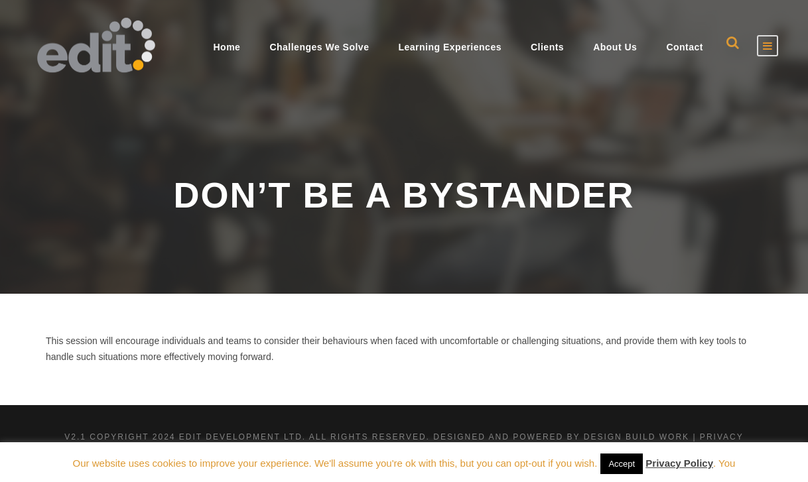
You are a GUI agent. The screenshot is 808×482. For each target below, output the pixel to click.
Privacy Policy (679, 463)
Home (226, 47)
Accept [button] (621, 464)
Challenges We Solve (319, 47)
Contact (684, 47)
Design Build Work (636, 437)
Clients (547, 47)
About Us (615, 47)
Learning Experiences (450, 47)
